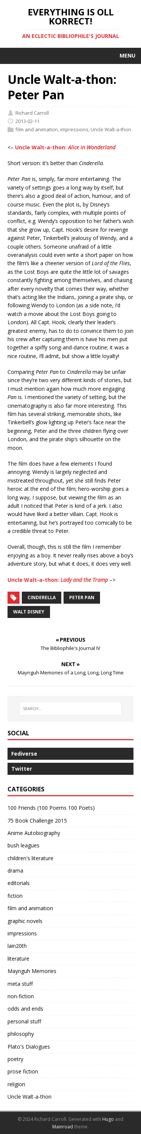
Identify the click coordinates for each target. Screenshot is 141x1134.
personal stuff (24, 1021)
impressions (74, 129)
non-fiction (21, 996)
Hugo (108, 1119)
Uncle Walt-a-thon (111, 129)
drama (15, 870)
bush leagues (23, 845)
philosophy (21, 1033)
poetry (15, 1059)
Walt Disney (28, 612)
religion (16, 1084)
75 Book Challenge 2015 (37, 820)
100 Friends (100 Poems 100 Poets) (51, 807)
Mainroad (62, 1126)
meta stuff (20, 983)
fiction (15, 895)
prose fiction (23, 1071)
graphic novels (25, 921)
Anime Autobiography (34, 832)
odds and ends (25, 1008)
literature (18, 958)
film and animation (36, 129)
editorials (19, 883)
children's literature (30, 858)
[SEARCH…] (70, 708)
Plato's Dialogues (29, 1046)
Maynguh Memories (32, 971)
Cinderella (41, 597)
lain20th (17, 945)
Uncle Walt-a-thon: (65, 147)
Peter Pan (81, 597)
